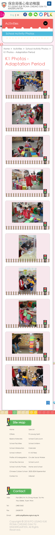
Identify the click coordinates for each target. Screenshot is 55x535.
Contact (19, 491)
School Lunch (34, 462)
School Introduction (17, 448)
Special (31, 429)
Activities (17, 49)
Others (12, 434)
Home (7, 49)
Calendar (32, 448)
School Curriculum (36, 439)
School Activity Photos (20, 34)
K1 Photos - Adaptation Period (19, 52)
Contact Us (14, 476)
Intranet (31, 476)
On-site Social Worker (37, 457)
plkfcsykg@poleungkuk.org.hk (27, 515)
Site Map (19, 423)
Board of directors (16, 439)
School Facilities (16, 443)
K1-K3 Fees (33, 453)
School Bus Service (17, 462)
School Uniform (34, 443)
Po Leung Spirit (34, 434)
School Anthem (15, 453)
